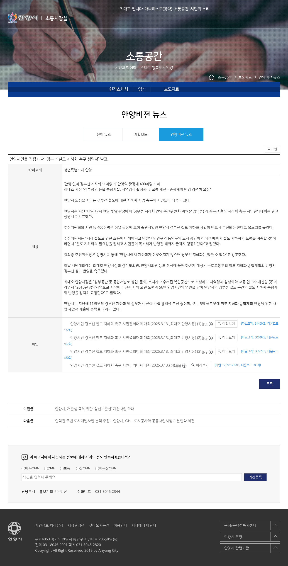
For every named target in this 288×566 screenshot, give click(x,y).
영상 (142, 89)
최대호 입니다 (108, 18)
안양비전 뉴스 (181, 135)
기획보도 (140, 135)
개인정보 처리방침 (49, 525)
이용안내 (120, 525)
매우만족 (30, 468)
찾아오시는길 (99, 525)
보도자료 (171, 89)
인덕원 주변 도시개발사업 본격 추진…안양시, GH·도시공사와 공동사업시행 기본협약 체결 (125, 421)
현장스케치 (118, 89)
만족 (49, 468)
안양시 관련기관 (236, 548)
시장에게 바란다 (144, 525)
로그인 (265, 18)
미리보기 (226, 324)
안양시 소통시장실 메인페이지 (253, 18)
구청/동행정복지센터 (240, 525)
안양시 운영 (233, 537)
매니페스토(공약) (143, 18)
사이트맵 (276, 17)
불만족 (83, 468)
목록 (269, 384)
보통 (65, 468)
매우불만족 (105, 468)
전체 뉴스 (103, 135)
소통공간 (173, 18)
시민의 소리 (199, 18)
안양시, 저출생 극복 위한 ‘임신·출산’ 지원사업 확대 (94, 409)
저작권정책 (76, 525)
